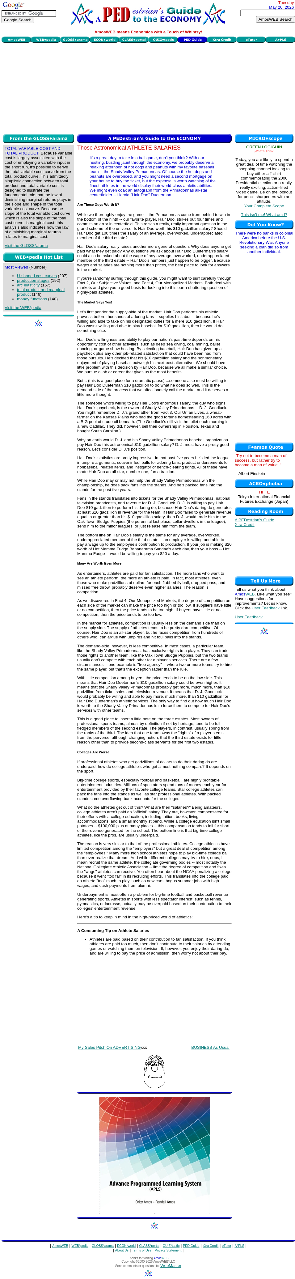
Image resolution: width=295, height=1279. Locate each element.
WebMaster (170, 1265)
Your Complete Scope (264, 206)
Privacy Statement (168, 1250)
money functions (32, 299)
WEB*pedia (80, 1245)
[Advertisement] (148, 87)
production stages (33, 280)
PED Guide (191, 1245)
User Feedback (266, 608)
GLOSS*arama (103, 1245)
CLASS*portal (149, 1245)
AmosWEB (60, 1245)
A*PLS (239, 1245)
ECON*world (126, 1245)
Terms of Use (141, 1250)
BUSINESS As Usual (210, 1047)
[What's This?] (264, 151)
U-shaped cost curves (37, 275)
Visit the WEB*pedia (23, 307)
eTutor (226, 1245)
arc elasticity (28, 285)
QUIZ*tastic (171, 1245)
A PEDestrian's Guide (254, 520)
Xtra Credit (245, 524)
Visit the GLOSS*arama (26, 245)
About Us (122, 1250)
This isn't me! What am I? (264, 214)
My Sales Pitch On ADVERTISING (109, 1047)
